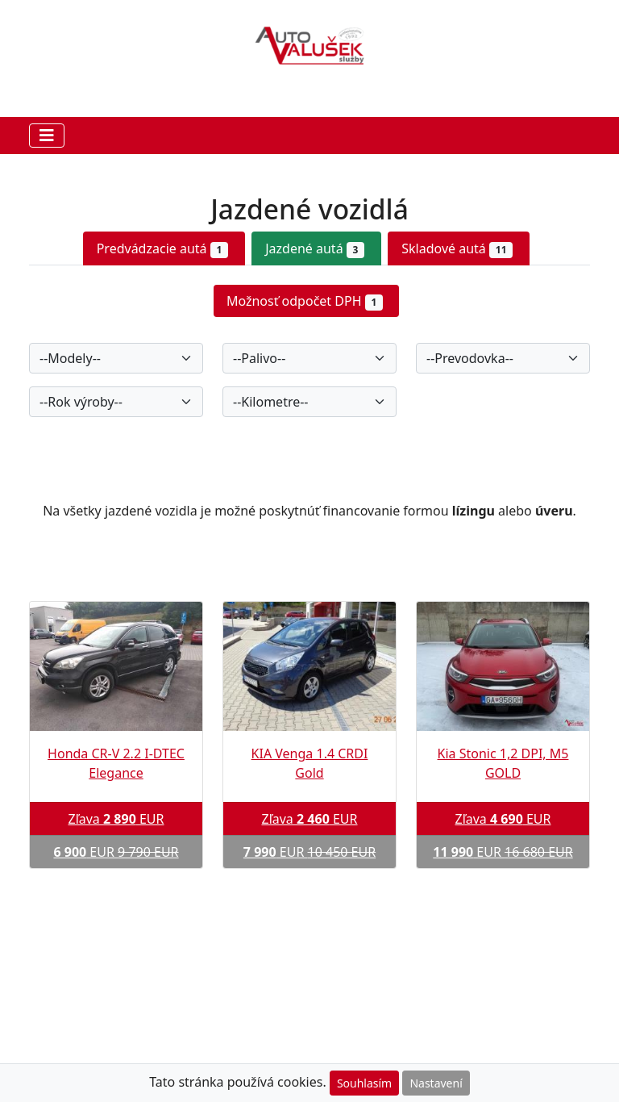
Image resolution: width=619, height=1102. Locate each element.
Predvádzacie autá (163, 249)
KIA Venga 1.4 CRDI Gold (309, 763)
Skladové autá (457, 249)
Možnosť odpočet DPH (304, 301)
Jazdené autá (314, 249)
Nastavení (435, 1083)
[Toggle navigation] (46, 135)
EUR (115, 852)
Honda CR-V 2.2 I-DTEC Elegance (116, 763)
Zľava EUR (116, 819)
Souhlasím (364, 1083)
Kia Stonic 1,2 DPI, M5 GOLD (503, 763)
